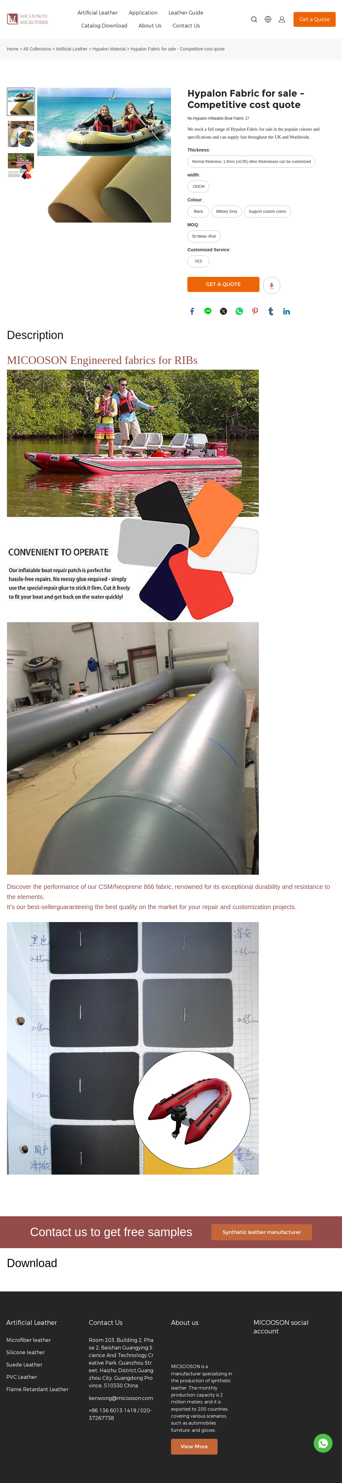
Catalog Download (104, 25)
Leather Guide (185, 12)
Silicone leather (25, 1352)
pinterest (255, 311)
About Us (150, 25)
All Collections (37, 48)
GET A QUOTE (223, 284)
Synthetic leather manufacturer (262, 1232)
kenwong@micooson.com (121, 1398)
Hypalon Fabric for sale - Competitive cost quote (178, 48)
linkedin (286, 311)
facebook (192, 311)
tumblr (271, 311)
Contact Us (186, 25)
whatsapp (239, 311)
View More (194, 1447)
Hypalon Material (109, 48)
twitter (223, 311)
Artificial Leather (97, 12)
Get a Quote (314, 19)
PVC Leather (21, 1377)
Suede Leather (24, 1364)
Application (143, 12)
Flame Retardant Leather (37, 1389)
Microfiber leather (28, 1340)
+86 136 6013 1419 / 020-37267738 (120, 1414)
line (208, 311)
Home (13, 48)
